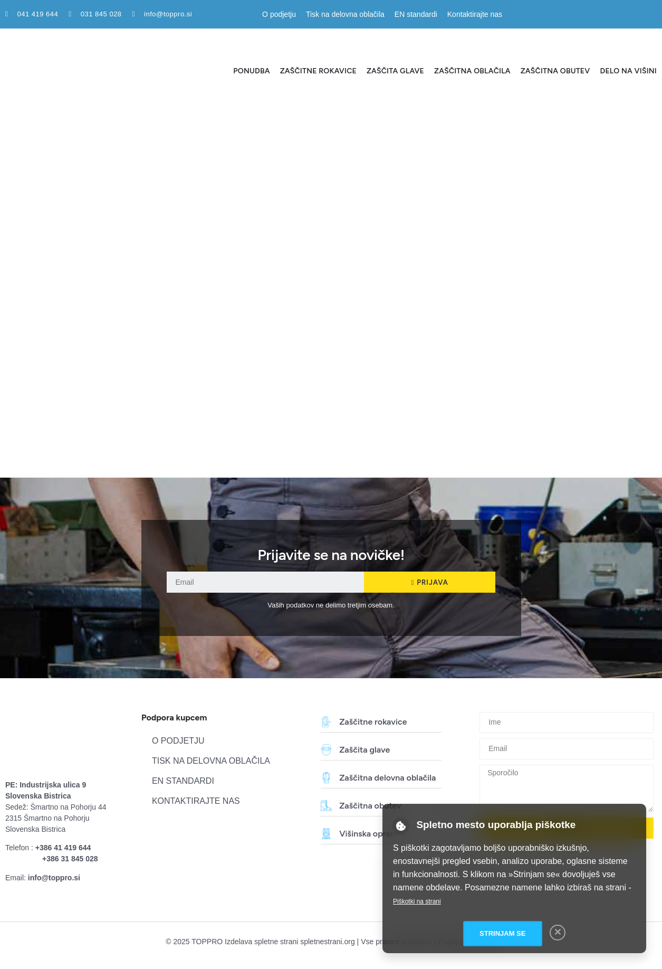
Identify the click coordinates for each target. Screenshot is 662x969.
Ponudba (251, 70)
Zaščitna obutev (555, 70)
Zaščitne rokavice (318, 70)
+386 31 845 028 (70, 858)
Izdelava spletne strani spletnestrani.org (290, 941)
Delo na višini (628, 70)
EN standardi (416, 14)
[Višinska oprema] (326, 833)
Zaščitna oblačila (472, 70)
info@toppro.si (54, 877)
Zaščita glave (395, 70)
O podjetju (279, 14)
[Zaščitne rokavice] (326, 721)
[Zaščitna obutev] (326, 805)
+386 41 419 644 (63, 847)
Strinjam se (502, 933)
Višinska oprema (370, 834)
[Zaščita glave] (326, 749)
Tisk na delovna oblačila (345, 14)
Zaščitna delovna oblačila (387, 778)
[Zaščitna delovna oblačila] (326, 777)
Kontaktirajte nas (474, 14)
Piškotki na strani (417, 901)
